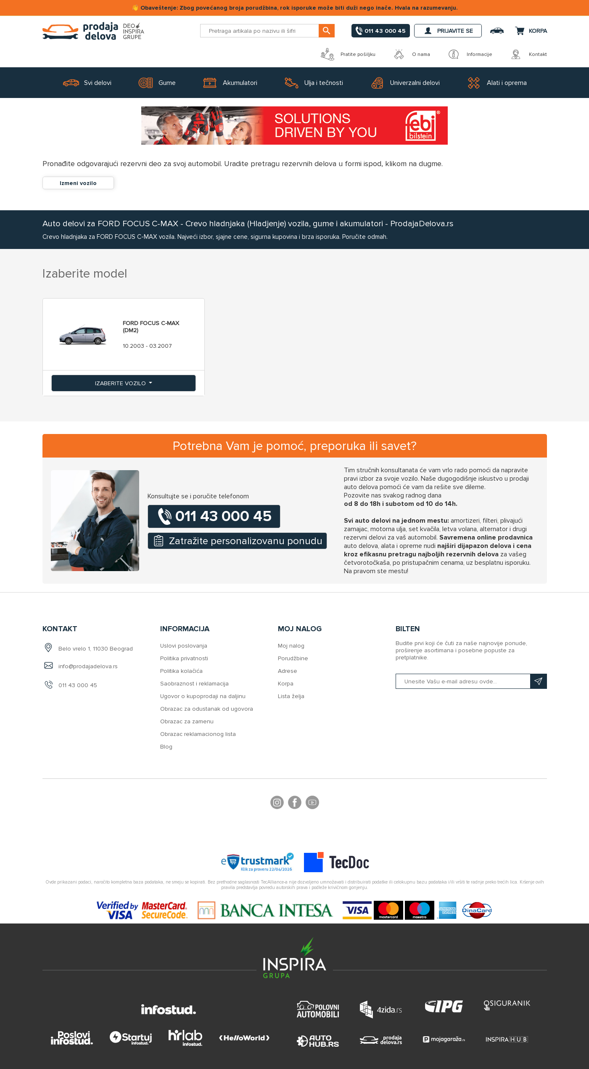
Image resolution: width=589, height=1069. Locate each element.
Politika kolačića (181, 671)
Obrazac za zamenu (187, 721)
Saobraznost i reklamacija (194, 683)
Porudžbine (293, 658)
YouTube (312, 804)
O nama (411, 54)
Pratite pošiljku (348, 54)
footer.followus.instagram (277, 804)
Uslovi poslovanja (183, 645)
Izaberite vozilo (121, 383)
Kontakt (528, 54)
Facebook (295, 804)
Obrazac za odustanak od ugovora (206, 708)
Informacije (469, 54)
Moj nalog (291, 645)
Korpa (285, 683)
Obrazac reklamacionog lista (198, 734)
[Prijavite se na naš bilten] (471, 681)
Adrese (287, 671)
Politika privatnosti (184, 658)
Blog (166, 746)
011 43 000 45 (77, 685)
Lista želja (291, 696)
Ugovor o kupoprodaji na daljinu (203, 696)
